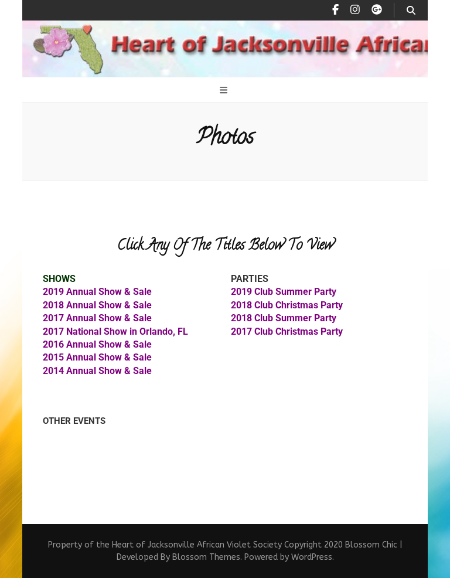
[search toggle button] (411, 10)
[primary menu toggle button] (225, 90)
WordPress (311, 557)
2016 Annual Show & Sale (97, 344)
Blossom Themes (206, 557)
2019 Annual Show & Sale (97, 291)
